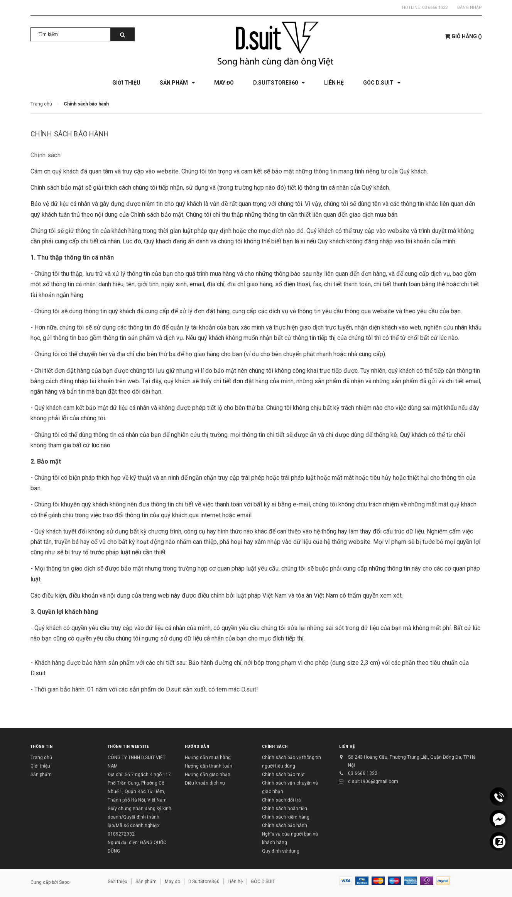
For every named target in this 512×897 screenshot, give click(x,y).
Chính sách (45, 155)
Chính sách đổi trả (281, 800)
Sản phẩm (41, 774)
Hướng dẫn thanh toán (208, 766)
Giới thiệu (40, 766)
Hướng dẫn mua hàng (208, 757)
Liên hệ (347, 746)
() (463, 36)
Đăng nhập (469, 7)
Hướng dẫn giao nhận (207, 774)
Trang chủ (41, 757)
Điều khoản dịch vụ (205, 783)
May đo (172, 881)
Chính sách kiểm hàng (285, 817)
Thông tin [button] (41, 746)
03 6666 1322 (435, 7)
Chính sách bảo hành (69, 134)
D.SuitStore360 (204, 881)
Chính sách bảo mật (283, 774)
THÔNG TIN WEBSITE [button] (128, 746)
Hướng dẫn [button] (197, 746)
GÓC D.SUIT (263, 881)
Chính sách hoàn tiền (284, 808)
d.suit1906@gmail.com (373, 781)
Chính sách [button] (275, 746)
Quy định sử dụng (280, 851)
